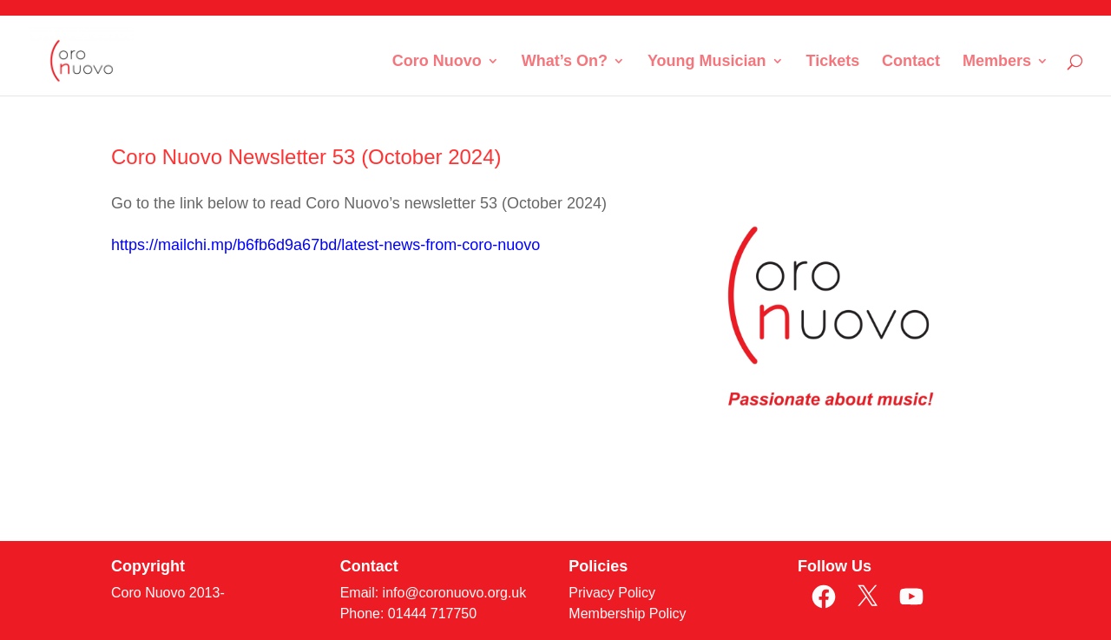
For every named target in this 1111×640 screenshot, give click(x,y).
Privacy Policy (612, 592)
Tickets (832, 62)
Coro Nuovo (437, 62)
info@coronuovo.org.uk (455, 592)
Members (997, 62)
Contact (911, 62)
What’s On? (565, 62)
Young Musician (707, 62)
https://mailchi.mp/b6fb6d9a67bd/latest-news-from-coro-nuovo (325, 245)
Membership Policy (627, 613)
